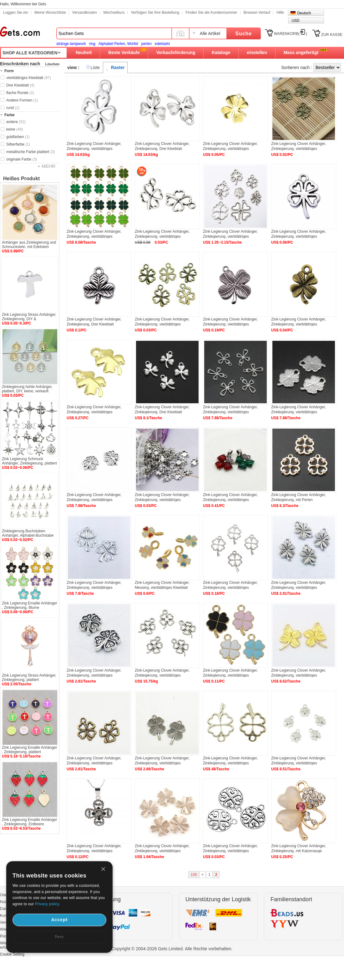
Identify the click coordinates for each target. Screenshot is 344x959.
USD (295, 20)
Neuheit (84, 52)
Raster (118, 67)
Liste (95, 67)
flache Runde (20, 93)
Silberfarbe (18, 144)
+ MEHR (46, 166)
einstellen (257, 52)
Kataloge (221, 52)
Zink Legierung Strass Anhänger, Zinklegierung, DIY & (29, 316)
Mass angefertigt (301, 52)
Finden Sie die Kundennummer (211, 12)
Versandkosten (84, 12)
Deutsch (304, 13)
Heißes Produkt (21, 178)
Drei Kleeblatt (20, 85)
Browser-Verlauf (257, 12)
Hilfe (280, 12)
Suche (243, 33)
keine (14, 129)
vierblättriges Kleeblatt (28, 78)
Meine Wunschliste (50, 12)
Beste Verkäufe (123, 52)
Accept (59, 919)
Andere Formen (22, 100)
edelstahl (162, 44)
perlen (146, 44)
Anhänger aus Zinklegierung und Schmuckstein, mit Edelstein (29, 244)
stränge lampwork (71, 44)
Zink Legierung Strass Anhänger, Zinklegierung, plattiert (29, 677)
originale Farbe (21, 159)
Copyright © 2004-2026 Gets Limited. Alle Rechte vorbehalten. (172, 948)
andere (16, 122)
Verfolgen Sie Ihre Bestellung (155, 12)
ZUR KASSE (331, 34)
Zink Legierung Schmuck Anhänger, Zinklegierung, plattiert (29, 461)
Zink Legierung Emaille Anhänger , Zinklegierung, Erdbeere (29, 821)
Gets (20, 31)
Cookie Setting (12, 954)
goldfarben (18, 137)
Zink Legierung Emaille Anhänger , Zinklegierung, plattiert (29, 749)
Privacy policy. (47, 904)
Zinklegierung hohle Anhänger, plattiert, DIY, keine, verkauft (27, 389)
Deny (59, 936)
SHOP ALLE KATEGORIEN (30, 52)
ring (92, 44)
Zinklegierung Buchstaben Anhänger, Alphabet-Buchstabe (27, 533)
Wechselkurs (113, 12)
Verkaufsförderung (175, 52)
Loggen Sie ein (15, 12)
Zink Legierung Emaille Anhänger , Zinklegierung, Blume (29, 605)
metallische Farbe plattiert (30, 152)
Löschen (52, 64)
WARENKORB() (290, 34)
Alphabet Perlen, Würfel (118, 44)
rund (12, 108)
